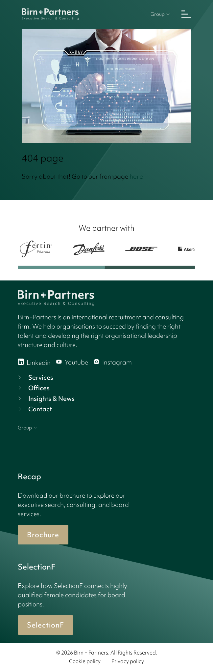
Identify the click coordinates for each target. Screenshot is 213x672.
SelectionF (45, 625)
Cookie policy (85, 661)
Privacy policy (127, 661)
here (136, 176)
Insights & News (45, 398)
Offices (33, 388)
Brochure (43, 535)
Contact (34, 409)
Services (34, 377)
